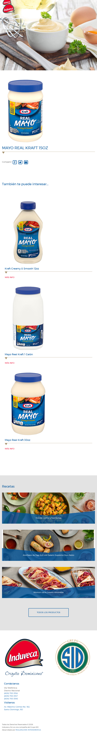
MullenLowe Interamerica (28, 730)
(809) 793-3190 (11, 699)
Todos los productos (48, 612)
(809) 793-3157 (11, 696)
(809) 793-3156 (11, 693)
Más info (9, 277)
